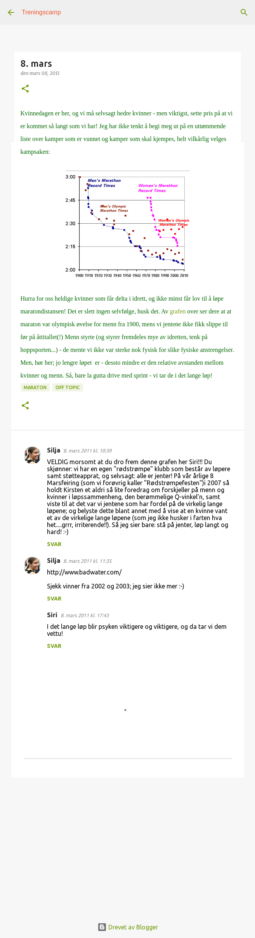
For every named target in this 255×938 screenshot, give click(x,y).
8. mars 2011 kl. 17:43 (85, 615)
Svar (54, 544)
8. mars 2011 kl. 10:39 (87, 450)
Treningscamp (41, 12)
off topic (68, 387)
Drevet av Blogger (127, 927)
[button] (25, 89)
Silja (53, 450)
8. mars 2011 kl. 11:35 (87, 561)
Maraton (35, 387)
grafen (178, 311)
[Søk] (244, 12)
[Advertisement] (127, 843)
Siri (52, 614)
